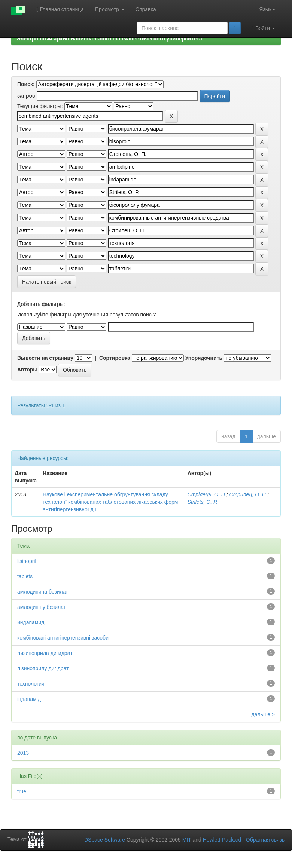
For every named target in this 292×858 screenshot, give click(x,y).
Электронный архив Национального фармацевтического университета (109, 39)
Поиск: (26, 84)
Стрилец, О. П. (248, 494)
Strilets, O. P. (203, 502)
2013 (23, 753)
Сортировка (114, 358)
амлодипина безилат (42, 592)
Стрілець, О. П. (207, 494)
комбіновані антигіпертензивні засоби (63, 638)
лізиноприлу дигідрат (43, 668)
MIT (186, 840)
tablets (25, 576)
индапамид (31, 622)
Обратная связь (265, 840)
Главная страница (60, 9)
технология (31, 684)
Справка (146, 9)
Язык (267, 9)
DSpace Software (104, 840)
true (21, 791)
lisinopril (26, 561)
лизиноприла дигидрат (45, 653)
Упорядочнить (203, 358)
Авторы (27, 370)
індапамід (29, 699)
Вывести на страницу (45, 358)
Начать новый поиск (46, 282)
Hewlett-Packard (222, 840)
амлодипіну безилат (41, 607)
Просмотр (109, 9)
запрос (26, 96)
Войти (263, 28)
